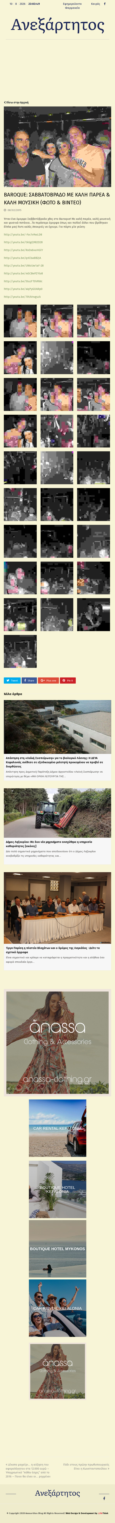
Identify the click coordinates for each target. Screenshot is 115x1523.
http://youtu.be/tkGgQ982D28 (23, 242)
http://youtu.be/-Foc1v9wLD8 (23, 234)
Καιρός (95, 4)
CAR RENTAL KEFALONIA (57, 1128)
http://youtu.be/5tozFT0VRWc (23, 281)
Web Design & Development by (87, 1513)
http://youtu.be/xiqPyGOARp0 (23, 289)
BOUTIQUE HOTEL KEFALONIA (57, 1189)
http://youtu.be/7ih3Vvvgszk (22, 297)
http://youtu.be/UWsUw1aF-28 (24, 265)
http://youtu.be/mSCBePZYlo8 (23, 273)
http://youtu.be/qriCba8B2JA (22, 258)
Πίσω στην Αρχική (16, 102)
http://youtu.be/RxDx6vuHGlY (23, 250)
